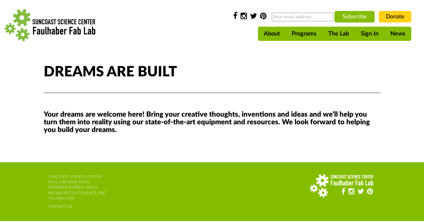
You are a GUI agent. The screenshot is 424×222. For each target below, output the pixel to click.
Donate (395, 17)
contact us (60, 206)
